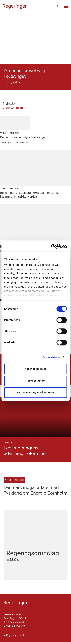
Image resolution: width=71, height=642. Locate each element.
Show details (51, 357)
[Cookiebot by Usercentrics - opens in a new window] (51, 246)
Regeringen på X (15, 635)
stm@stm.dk (18, 625)
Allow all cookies (35, 368)
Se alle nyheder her (13, 108)
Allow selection (35, 380)
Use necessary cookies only (35, 392)
